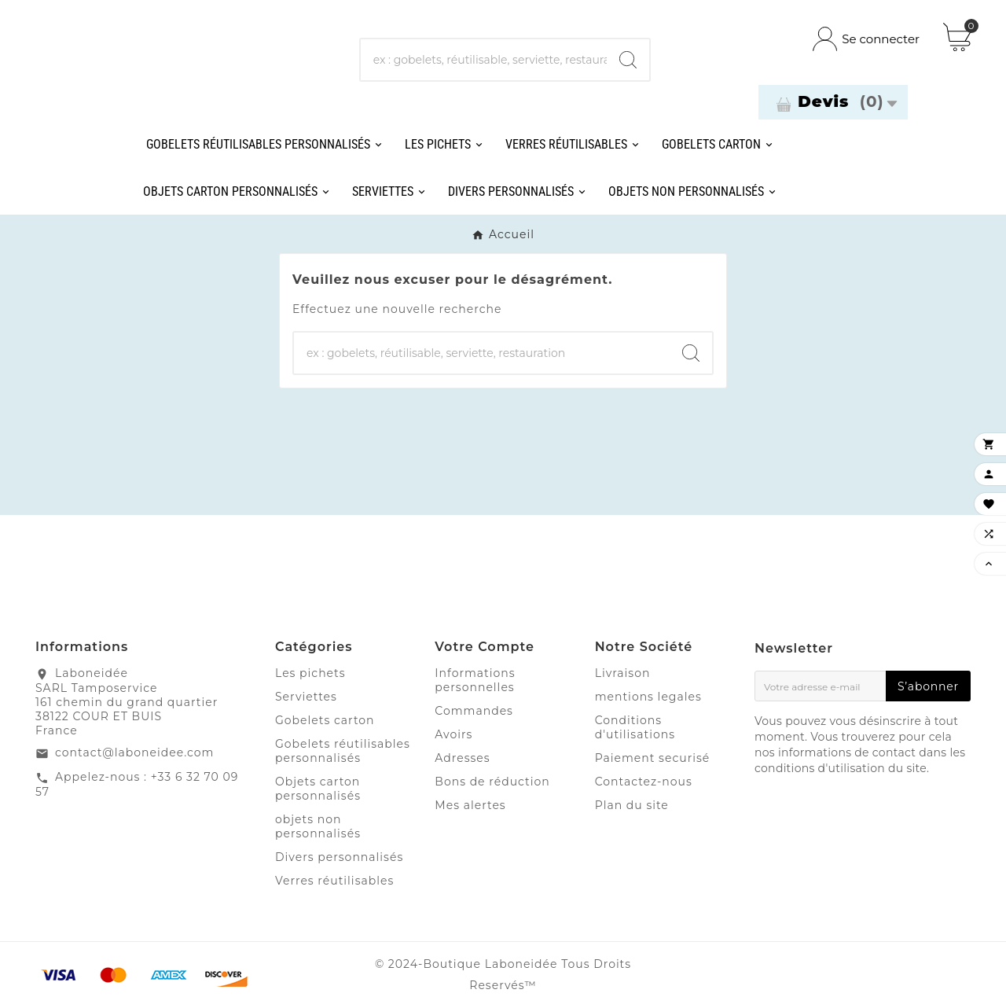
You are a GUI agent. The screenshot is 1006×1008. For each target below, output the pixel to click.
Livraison (623, 673)
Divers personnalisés (339, 857)
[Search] (628, 59)
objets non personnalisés (318, 826)
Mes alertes (470, 805)
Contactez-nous (643, 781)
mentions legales (648, 697)
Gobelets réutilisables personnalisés (342, 751)
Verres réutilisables (334, 881)
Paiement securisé (652, 758)
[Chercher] (484, 59)
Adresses (462, 758)
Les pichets (310, 673)
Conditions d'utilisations (635, 727)
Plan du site (632, 805)
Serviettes (306, 697)
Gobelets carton (325, 720)
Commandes (474, 711)
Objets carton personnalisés (318, 788)
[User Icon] (866, 39)
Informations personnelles (475, 680)
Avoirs (453, 734)
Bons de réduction (492, 781)
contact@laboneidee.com (134, 752)
